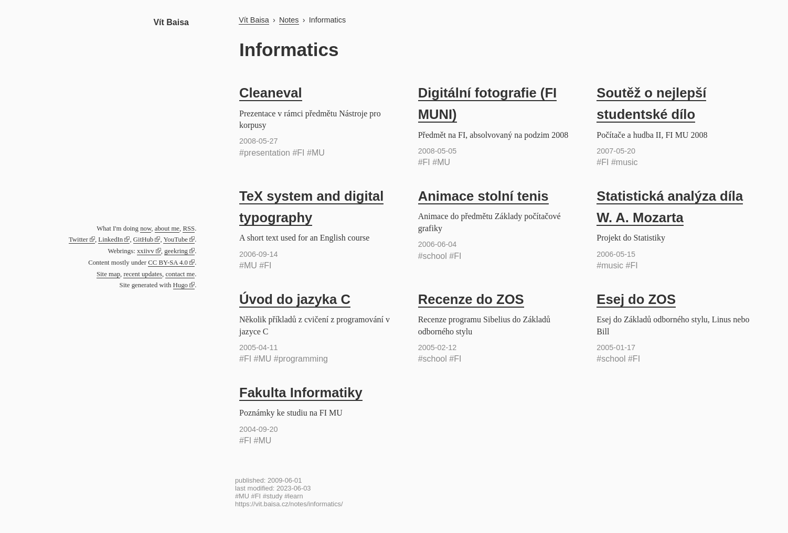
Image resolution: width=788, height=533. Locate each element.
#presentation (264, 152)
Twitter (78, 239)
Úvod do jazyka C (294, 299)
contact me (180, 274)
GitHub (143, 239)
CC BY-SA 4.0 (168, 262)
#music (624, 162)
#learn (293, 496)
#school (432, 256)
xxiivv (145, 251)
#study (273, 496)
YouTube (175, 239)
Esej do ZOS (636, 299)
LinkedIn (110, 239)
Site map (108, 274)
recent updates (142, 274)
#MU (316, 152)
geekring (176, 251)
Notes (289, 20)
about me (167, 228)
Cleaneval (270, 92)
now (145, 228)
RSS (189, 228)
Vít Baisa (171, 22)
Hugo (180, 285)
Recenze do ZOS (471, 299)
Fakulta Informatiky (301, 392)
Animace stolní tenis (483, 196)
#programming (301, 358)
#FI (298, 152)
